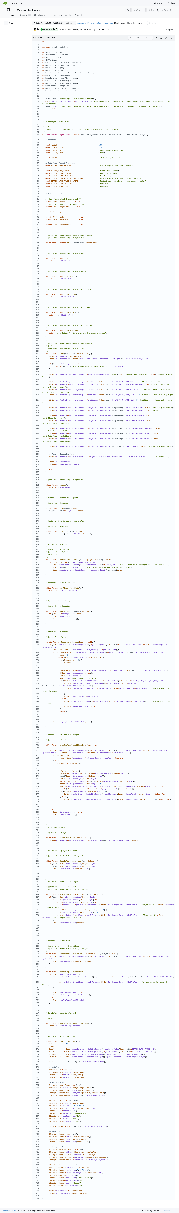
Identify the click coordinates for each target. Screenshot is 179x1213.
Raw (131, 38)
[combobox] (161, 23)
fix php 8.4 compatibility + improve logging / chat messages (84, 29)
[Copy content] (161, 38)
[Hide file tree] (6, 23)
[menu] (145, 1211)
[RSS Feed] (128, 10)
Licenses (166, 1210)
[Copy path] (144, 23)
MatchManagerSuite (104, 23)
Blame (139, 38)
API (175, 1210)
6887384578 (49, 29)
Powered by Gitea (10, 1210)
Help (23, 3)
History (148, 38)
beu (13, 10)
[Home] (5, 3)
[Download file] (156, 38)
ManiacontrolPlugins (28, 10)
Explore (14, 3)
